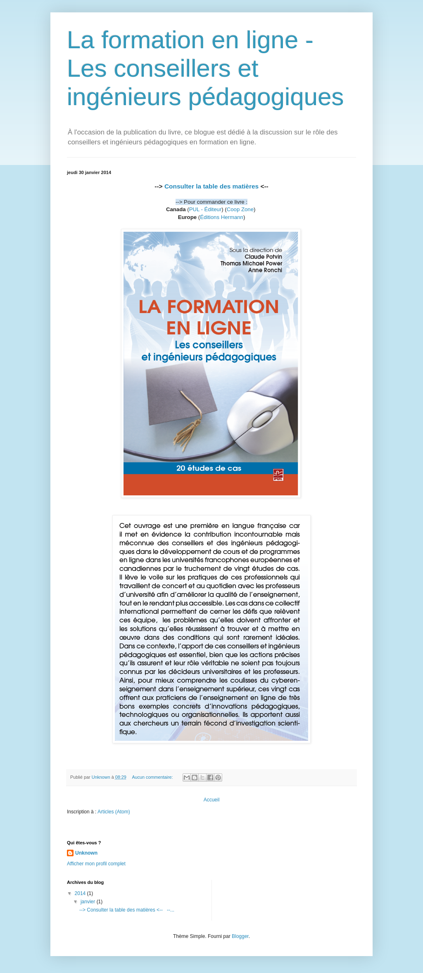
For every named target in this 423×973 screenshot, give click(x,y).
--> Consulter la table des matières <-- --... (126, 910)
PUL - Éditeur (205, 209)
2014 (81, 893)
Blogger (240, 936)
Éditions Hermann (221, 217)
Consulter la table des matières (211, 186)
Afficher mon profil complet (96, 864)
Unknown (86, 853)
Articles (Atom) (113, 812)
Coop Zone (240, 209)
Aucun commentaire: (153, 777)
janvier (89, 902)
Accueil (212, 800)
